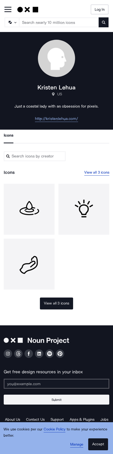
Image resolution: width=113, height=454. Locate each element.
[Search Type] (11, 22)
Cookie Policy (55, 429)
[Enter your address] (56, 384)
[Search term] (59, 22)
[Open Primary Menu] (7, 9)
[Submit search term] (104, 22)
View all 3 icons (97, 172)
